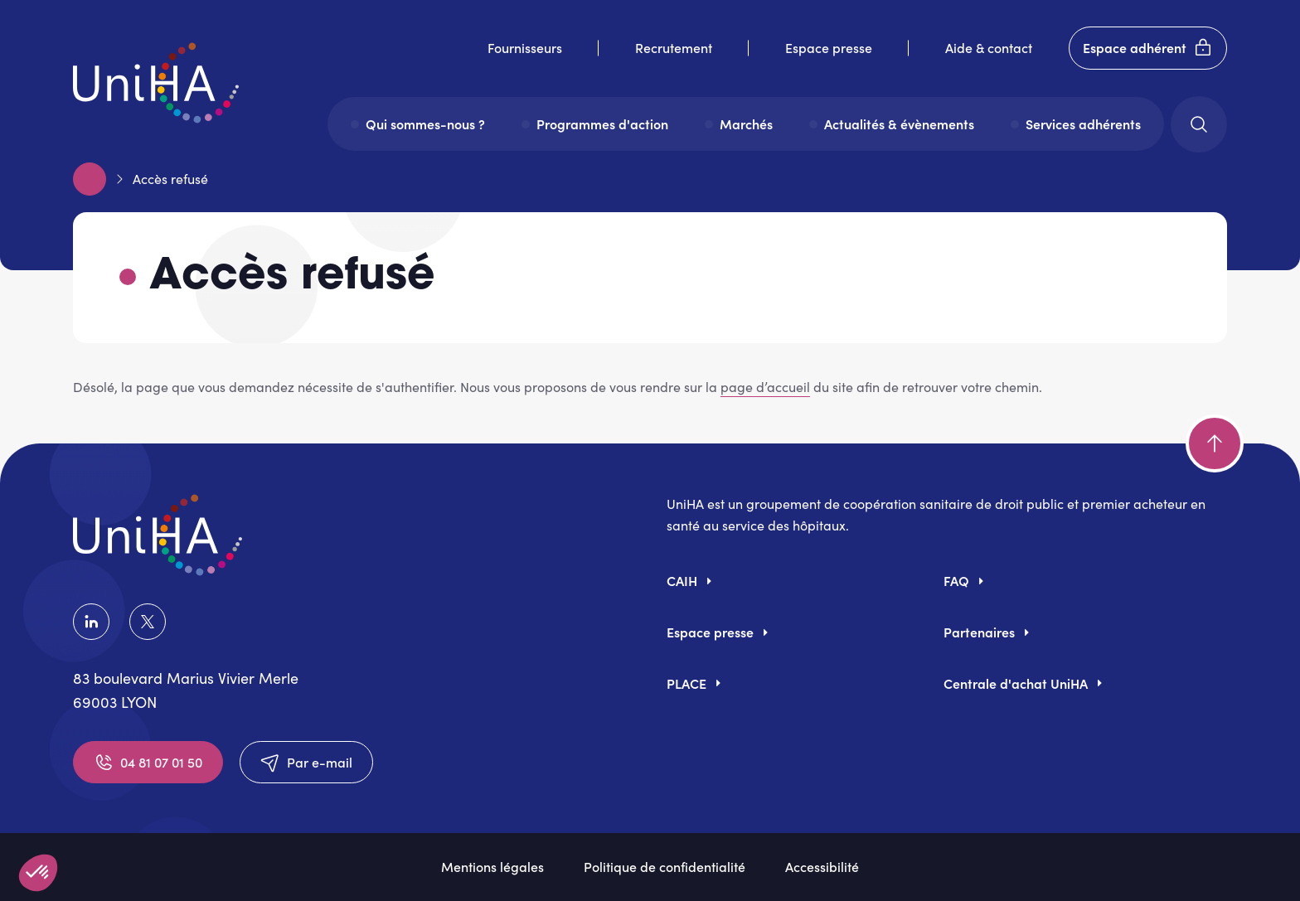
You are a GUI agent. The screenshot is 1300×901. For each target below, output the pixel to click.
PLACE (686, 683)
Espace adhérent (1148, 48)
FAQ (956, 580)
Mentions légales (492, 866)
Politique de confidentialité (664, 866)
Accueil (89, 179)
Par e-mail (306, 763)
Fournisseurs (525, 47)
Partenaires (979, 631)
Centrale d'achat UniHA (1015, 683)
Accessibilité (822, 866)
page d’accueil (765, 386)
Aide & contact (988, 47)
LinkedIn (91, 621)
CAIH (682, 580)
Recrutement (673, 47)
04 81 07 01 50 (148, 763)
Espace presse (828, 47)
